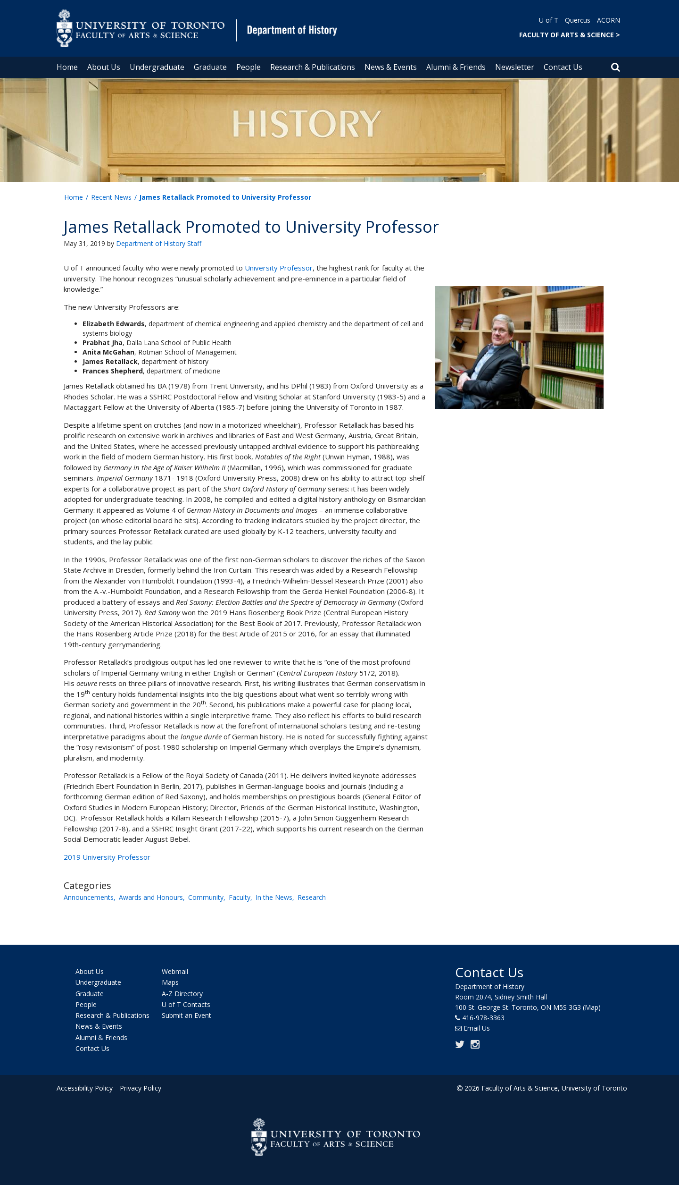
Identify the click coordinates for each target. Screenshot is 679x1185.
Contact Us (563, 67)
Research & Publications (312, 67)
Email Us (477, 1028)
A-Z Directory (182, 993)
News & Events (390, 67)
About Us (103, 67)
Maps (170, 982)
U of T (548, 20)
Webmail (175, 971)
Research (312, 897)
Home (67, 67)
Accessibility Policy (85, 1087)
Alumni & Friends (456, 67)
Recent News (111, 197)
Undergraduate (157, 67)
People (248, 67)
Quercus (577, 20)
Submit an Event (186, 1015)
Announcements (89, 897)
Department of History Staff (158, 243)
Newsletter (514, 67)
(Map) (592, 1007)
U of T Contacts (186, 1004)
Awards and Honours (151, 897)
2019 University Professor (107, 857)
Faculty (239, 897)
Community (206, 897)
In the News (274, 897)
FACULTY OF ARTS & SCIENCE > (569, 34)
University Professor (279, 267)
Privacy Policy (140, 1087)
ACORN (608, 20)
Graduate (210, 67)
